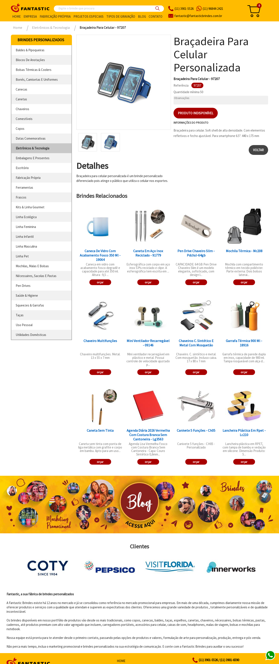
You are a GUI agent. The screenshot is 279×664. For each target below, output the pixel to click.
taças (20, 315)
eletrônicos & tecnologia (32, 148)
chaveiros (22, 109)
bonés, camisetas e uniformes (37, 79)
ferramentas (24, 187)
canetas (21, 99)
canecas (21, 89)
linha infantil (25, 236)
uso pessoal (24, 325)
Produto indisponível (195, 113)
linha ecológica (26, 217)
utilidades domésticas (31, 335)
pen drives (23, 286)
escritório (22, 168)
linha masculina (26, 246)
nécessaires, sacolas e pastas (36, 276)
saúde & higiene (27, 295)
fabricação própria (28, 178)
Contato (155, 16)
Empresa (30, 16)
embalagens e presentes (32, 158)
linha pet (22, 256)
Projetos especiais (88, 16)
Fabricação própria (55, 16)
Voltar (258, 150)
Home (16, 16)
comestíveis (24, 119)
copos (20, 129)
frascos (21, 197)
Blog (142, 16)
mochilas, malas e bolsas (32, 266)
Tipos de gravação (120, 16)
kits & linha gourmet (30, 207)
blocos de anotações (30, 60)
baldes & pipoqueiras (30, 50)
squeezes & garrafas (30, 305)
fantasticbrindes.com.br (198, 16)
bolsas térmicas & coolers (33, 70)
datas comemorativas (31, 138)
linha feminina (26, 227)
